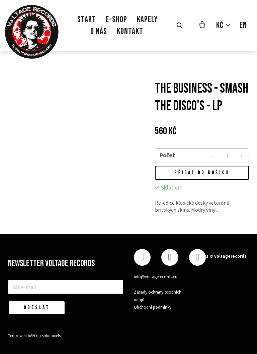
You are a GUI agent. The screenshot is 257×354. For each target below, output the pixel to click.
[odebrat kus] (213, 155)
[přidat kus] (242, 155)
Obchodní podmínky (152, 307)
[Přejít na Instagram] (169, 257)
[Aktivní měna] (223, 25)
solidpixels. (52, 336)
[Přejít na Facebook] (142, 257)
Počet (167, 155)
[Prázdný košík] (202, 25)
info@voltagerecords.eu (155, 277)
